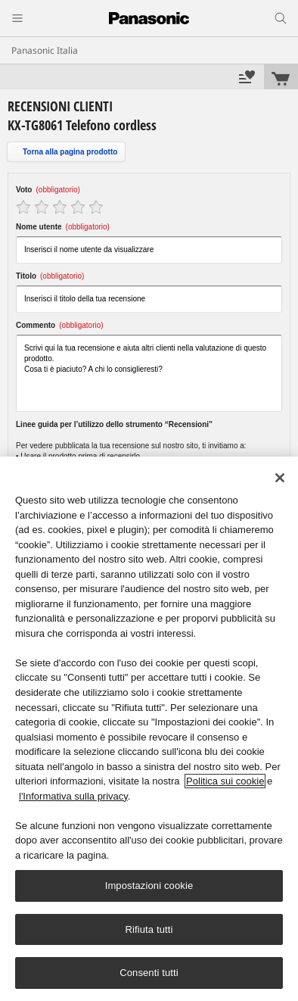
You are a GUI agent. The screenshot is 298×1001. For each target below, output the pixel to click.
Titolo (50, 276)
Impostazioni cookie (149, 885)
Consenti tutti (149, 972)
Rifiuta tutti (148, 929)
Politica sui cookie (225, 781)
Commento (60, 325)
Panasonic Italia (44, 50)
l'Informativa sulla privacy (73, 796)
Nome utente (63, 227)
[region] (149, 729)
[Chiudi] (279, 477)
